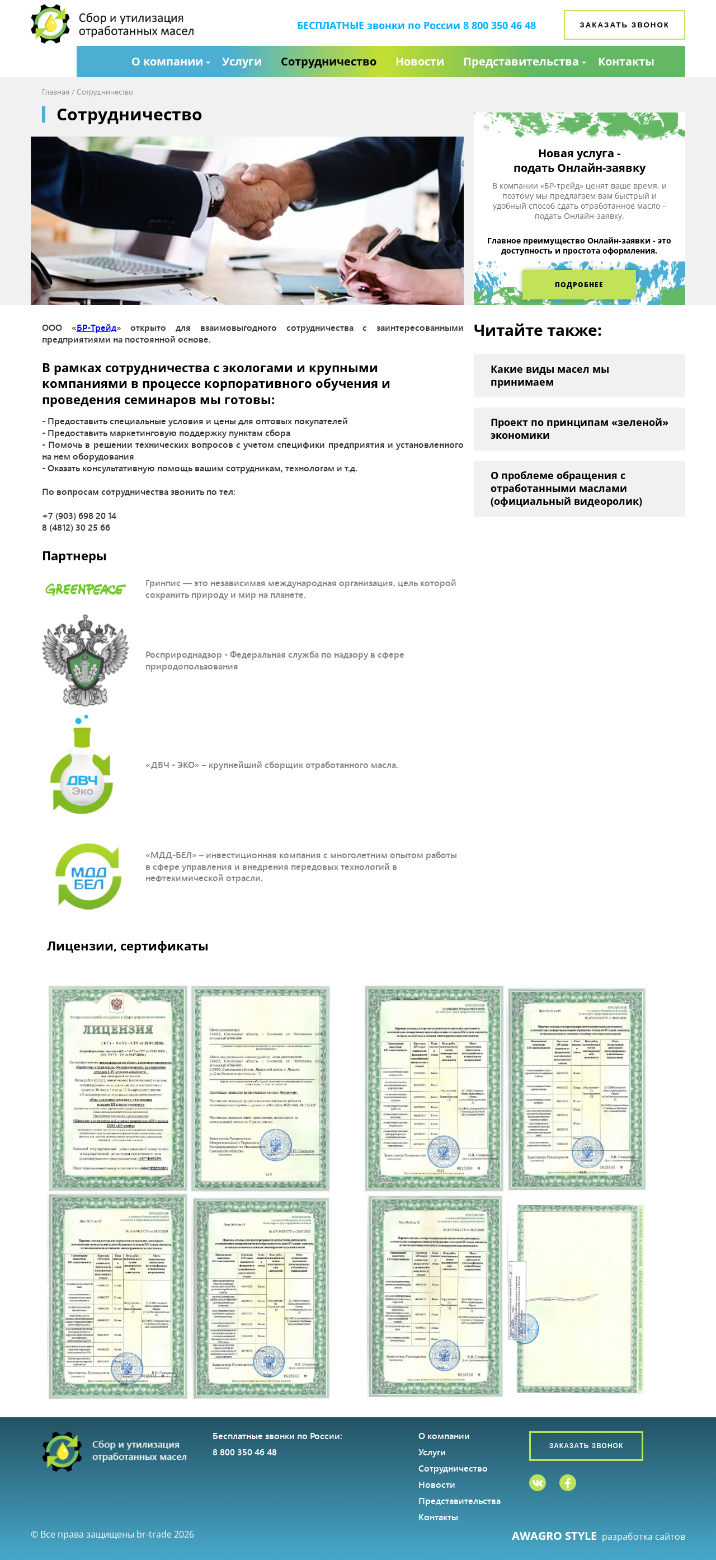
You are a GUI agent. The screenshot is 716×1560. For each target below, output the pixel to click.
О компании (167, 61)
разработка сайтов (643, 1537)
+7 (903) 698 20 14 (79, 515)
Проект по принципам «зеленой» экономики (579, 428)
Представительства (521, 61)
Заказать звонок (625, 25)
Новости (419, 61)
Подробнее (579, 284)
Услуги (242, 61)
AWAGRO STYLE (554, 1536)
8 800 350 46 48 (499, 25)
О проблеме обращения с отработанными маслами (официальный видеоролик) (566, 488)
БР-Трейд (96, 327)
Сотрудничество (328, 61)
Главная (55, 91)
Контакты (626, 61)
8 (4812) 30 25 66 (76, 527)
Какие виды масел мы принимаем (550, 375)
